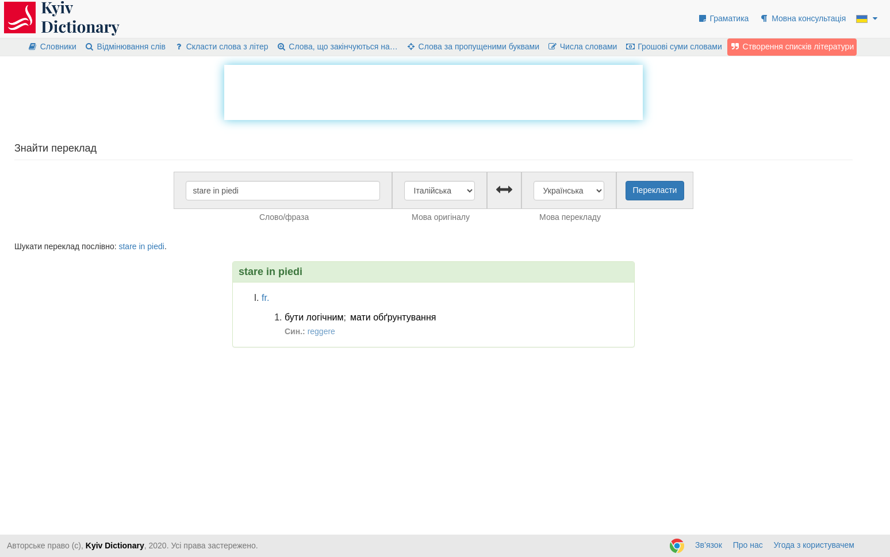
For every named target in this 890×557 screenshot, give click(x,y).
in (142, 246)
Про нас (748, 545)
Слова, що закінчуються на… (337, 46)
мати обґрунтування (393, 317)
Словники (52, 46)
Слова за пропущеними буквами (472, 46)
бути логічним (314, 317)
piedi (155, 246)
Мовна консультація (802, 18)
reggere (321, 331)
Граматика (723, 18)
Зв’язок (708, 545)
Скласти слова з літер (221, 46)
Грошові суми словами (673, 46)
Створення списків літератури (792, 46)
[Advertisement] (433, 91)
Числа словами (582, 46)
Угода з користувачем (814, 545)
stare (127, 246)
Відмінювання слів (125, 46)
